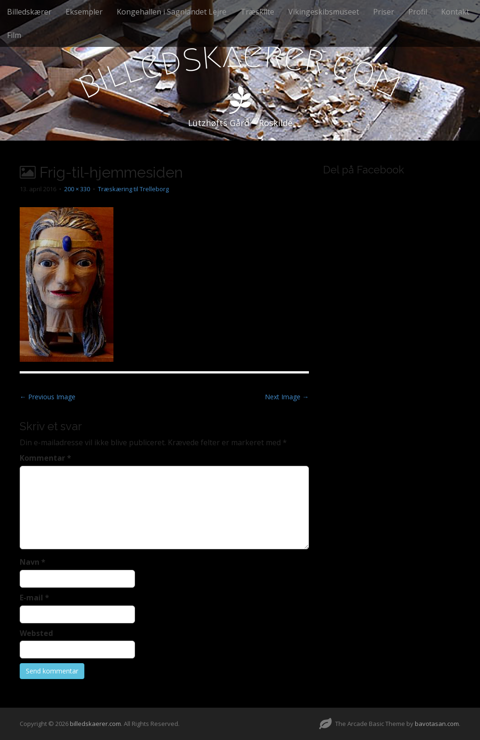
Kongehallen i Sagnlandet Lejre (171, 12)
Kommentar (45, 458)
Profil (417, 12)
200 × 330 (77, 189)
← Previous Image (47, 396)
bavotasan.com (437, 723)
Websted (36, 633)
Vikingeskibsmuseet (323, 12)
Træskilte (257, 12)
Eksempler (84, 12)
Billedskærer (29, 12)
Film (14, 35)
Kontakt (455, 12)
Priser (383, 12)
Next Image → (287, 396)
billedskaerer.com (95, 723)
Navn (32, 562)
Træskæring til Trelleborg (133, 189)
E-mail (34, 597)
